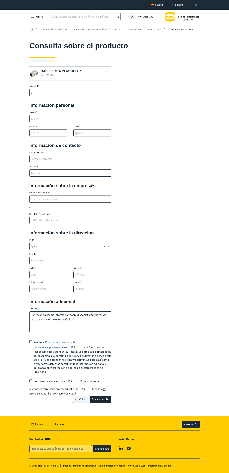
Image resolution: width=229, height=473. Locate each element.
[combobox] (68, 118)
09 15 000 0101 (155, 29)
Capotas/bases (135, 29)
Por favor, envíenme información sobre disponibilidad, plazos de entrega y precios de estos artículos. (70, 322)
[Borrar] (104, 246)
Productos (117, 29)
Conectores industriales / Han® (54, 29)
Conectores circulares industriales (90, 29)
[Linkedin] (121, 448)
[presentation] (177, 4)
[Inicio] (32, 29)
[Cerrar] (196, 4)
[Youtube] (129, 448)
